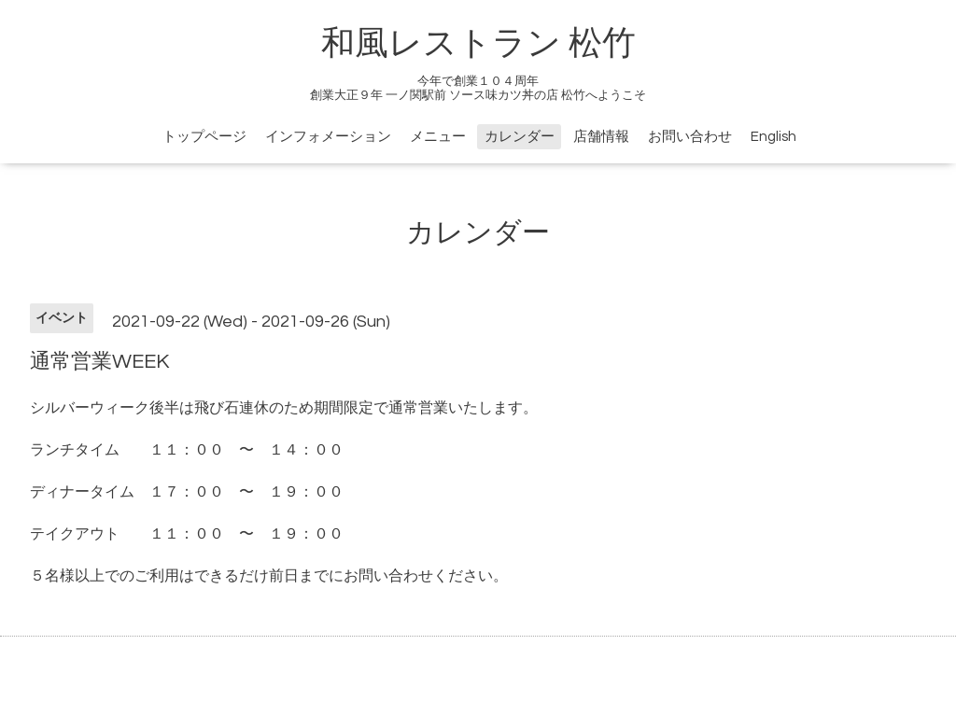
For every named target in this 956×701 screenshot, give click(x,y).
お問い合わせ (690, 137)
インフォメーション (328, 137)
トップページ (204, 137)
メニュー (438, 137)
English (773, 137)
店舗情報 (601, 137)
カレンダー (520, 137)
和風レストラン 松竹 (478, 44)
